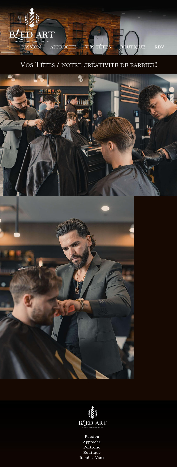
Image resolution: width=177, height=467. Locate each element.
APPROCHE (63, 47)
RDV (159, 47)
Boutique (92, 452)
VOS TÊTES (98, 47)
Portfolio (91, 447)
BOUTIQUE (132, 47)
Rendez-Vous (92, 457)
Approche (92, 441)
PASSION (31, 47)
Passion (92, 436)
